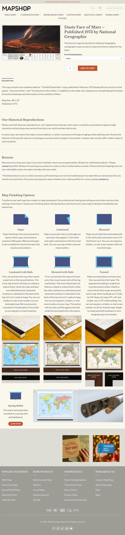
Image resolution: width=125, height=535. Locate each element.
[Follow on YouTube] (71, 528)
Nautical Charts (93, 15)
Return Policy (70, 490)
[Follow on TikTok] (63, 528)
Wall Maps (11, 15)
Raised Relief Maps (54, 15)
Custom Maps (73, 15)
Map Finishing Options (75, 480)
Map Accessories (41, 495)
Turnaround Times (73, 485)
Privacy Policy (71, 495)
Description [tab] (7, 81)
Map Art (37, 485)
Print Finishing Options (73, 55)
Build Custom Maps (42, 480)
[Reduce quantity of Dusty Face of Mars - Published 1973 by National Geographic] (65, 68)
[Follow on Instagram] (58, 528)
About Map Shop (104, 485)
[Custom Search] (93, 8)
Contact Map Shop (104, 480)
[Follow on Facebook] (54, 528)
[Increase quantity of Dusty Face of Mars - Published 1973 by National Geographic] (74, 68)
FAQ (98, 490)
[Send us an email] (67, 528)
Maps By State (9, 500)
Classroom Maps (31, 15)
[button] (100, 8)
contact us (7, 166)
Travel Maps (112, 15)
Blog (98, 495)
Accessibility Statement (75, 500)
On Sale (62, 18)
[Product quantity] (70, 68)
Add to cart (87, 68)
